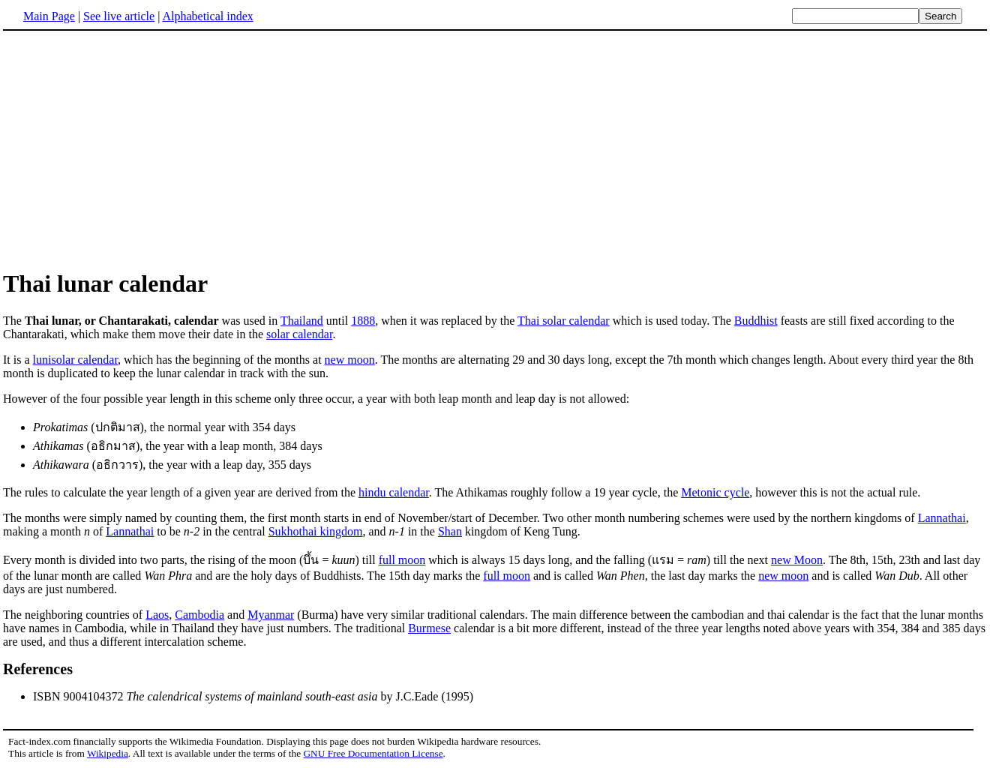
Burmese (429, 628)
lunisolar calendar (75, 359)
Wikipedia (107, 753)
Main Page (49, 16)
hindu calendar (393, 492)
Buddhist (756, 320)
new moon (350, 359)
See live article (118, 16)
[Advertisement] (129, 149)
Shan (450, 531)
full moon (402, 560)
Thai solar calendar (564, 320)
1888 (363, 320)
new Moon (797, 560)
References (38, 669)
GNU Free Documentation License (372, 753)
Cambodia (199, 614)
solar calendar (299, 334)
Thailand (301, 320)
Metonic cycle (715, 492)
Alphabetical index (207, 16)
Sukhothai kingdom (315, 531)
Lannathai (942, 518)
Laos (157, 614)
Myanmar (271, 614)
